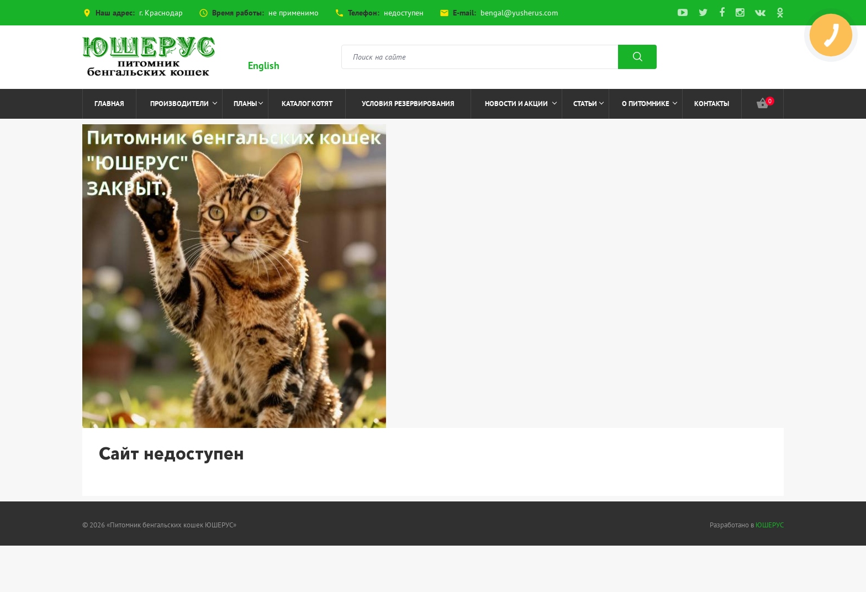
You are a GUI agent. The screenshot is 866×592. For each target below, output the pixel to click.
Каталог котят (307, 103)
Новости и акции (521, 103)
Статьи (588, 103)
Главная (109, 103)
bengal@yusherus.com (519, 13)
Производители (184, 103)
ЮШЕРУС (770, 525)
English (263, 65)
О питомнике (649, 103)
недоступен (404, 13)
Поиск (637, 57)
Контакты (711, 103)
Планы (248, 103)
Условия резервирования (408, 103)
